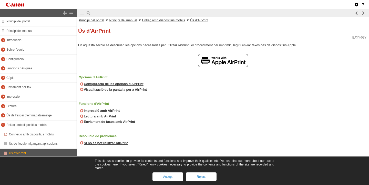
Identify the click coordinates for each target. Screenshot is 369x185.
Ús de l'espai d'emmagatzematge (29, 115)
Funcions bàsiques (19, 68)
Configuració (15, 59)
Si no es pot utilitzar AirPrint (106, 143)
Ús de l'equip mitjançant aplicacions (33, 143)
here (114, 164)
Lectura (11, 106)
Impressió (13, 96)
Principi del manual (19, 31)
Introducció (14, 40)
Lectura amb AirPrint (100, 116)
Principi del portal (18, 21)
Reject (201, 177)
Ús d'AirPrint (17, 153)
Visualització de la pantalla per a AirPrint (115, 89)
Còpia (10, 78)
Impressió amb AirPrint (102, 111)
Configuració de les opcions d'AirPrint (114, 84)
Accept (168, 177)
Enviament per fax (18, 87)
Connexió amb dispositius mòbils (31, 134)
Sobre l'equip (15, 49)
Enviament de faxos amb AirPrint (109, 122)
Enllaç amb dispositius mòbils (26, 125)
